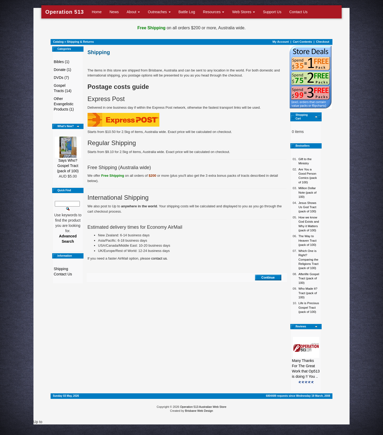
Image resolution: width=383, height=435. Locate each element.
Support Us (272, 12)
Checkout (322, 41)
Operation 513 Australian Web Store (203, 406)
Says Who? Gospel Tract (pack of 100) (68, 165)
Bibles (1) (61, 62)
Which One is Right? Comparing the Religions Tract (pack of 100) (308, 259)
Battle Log (187, 12)
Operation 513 (64, 12)
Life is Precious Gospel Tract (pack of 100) (308, 307)
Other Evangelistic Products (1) (64, 104)
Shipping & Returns (80, 41)
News (114, 12)
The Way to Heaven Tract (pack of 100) (307, 240)
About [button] (133, 12)
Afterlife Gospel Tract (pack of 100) (308, 278)
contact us (159, 258)
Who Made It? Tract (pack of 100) (307, 293)
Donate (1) (62, 70)
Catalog (58, 41)
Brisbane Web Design (199, 410)
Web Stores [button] (243, 12)
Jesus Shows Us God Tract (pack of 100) (307, 207)
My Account (280, 41)
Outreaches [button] (159, 12)
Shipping (61, 269)
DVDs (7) (61, 77)
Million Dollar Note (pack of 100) (307, 192)
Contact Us (298, 12)
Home (96, 12)
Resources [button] (213, 12)
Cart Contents (302, 41)
